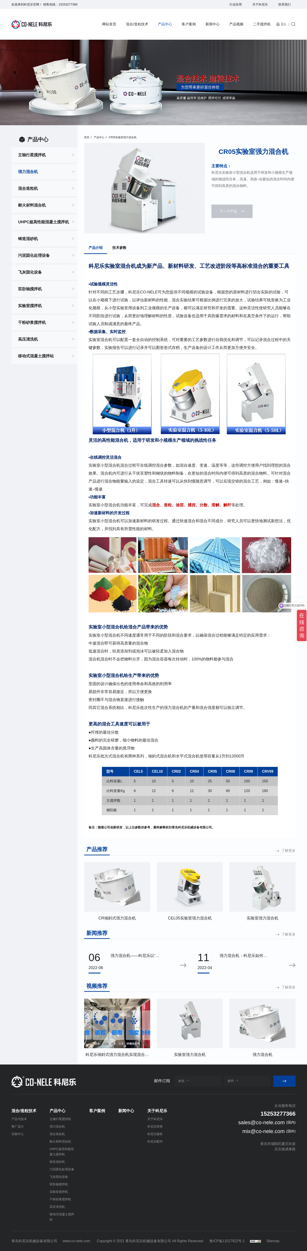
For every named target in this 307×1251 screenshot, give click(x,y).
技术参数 (119, 248)
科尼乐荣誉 (155, 1126)
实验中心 (17, 1134)
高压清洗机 (28, 339)
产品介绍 (96, 248)
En (283, 24)
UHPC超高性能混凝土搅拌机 (43, 222)
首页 (86, 137)
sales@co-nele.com (261, 1122)
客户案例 (189, 24)
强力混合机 (28, 172)
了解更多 (288, 850)
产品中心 (165, 24)
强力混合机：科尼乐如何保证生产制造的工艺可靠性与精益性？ (243, 956)
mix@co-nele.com (263, 1131)
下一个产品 (228, 211)
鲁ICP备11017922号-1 (227, 1241)
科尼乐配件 (155, 1141)
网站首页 (109, 24)
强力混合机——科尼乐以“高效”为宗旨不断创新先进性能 (135, 956)
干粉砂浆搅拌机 (32, 322)
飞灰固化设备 (30, 272)
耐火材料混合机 (32, 205)
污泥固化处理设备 (34, 255)
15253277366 (68, 4)
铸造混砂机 (28, 239)
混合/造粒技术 (137, 24)
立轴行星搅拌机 (32, 155)
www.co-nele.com (76, 1241)
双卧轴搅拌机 (30, 289)
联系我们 (284, 4)
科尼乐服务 (155, 1134)
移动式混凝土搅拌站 (36, 356)
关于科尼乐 (260, 4)
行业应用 (235, 4)
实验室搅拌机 (30, 306)
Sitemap (272, 1241)
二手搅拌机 (262, 24)
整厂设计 (17, 1126)
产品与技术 (19, 1119)
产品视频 (236, 24)
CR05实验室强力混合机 (123, 137)
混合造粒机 (28, 188)
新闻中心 (212, 24)
